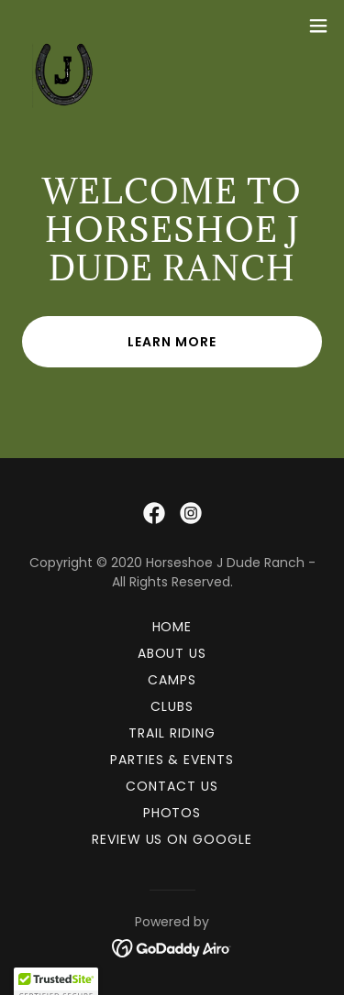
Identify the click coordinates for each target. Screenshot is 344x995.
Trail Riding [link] (172, 733)
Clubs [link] (172, 706)
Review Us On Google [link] (172, 839)
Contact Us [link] (172, 786)
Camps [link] (172, 680)
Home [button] (172, 627)
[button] (318, 25)
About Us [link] (172, 653)
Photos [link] (172, 813)
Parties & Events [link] (172, 759)
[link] (60, 25)
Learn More (172, 342)
